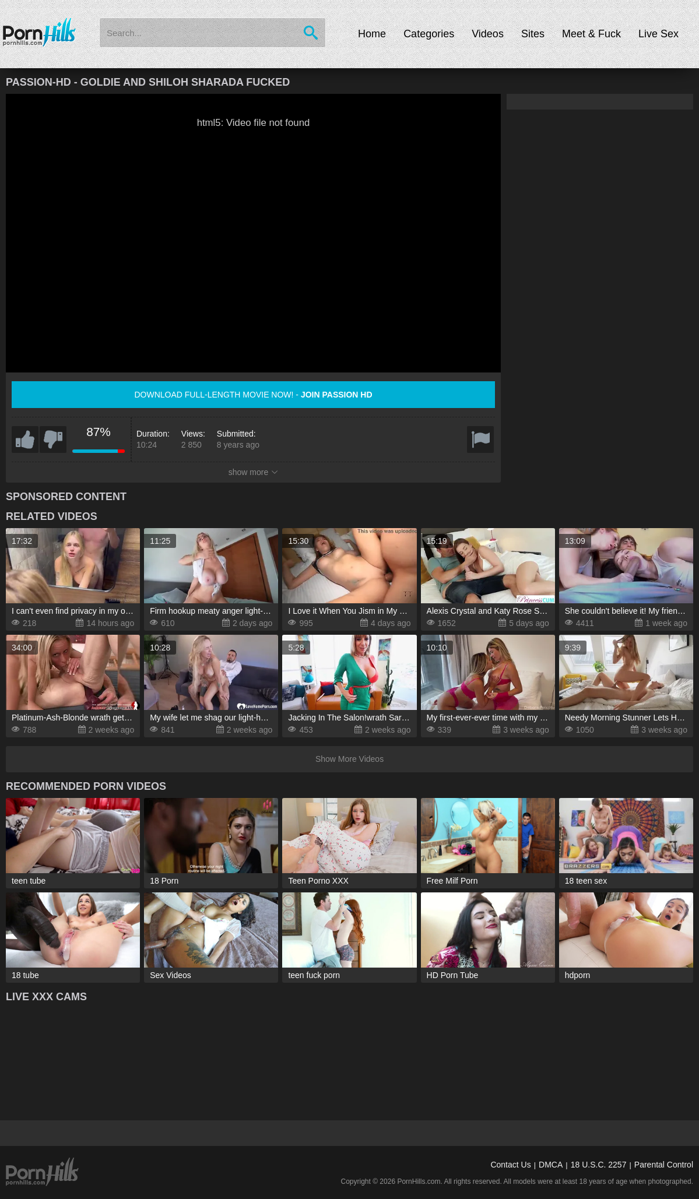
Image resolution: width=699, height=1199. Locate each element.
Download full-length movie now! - (253, 394)
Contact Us (510, 1164)
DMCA (551, 1164)
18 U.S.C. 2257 (599, 1164)
